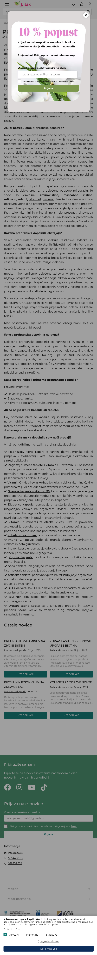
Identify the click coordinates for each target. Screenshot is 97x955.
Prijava (48, 88)
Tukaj (71, 81)
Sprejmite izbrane (48, 941)
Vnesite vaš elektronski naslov (42, 68)
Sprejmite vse (48, 948)
